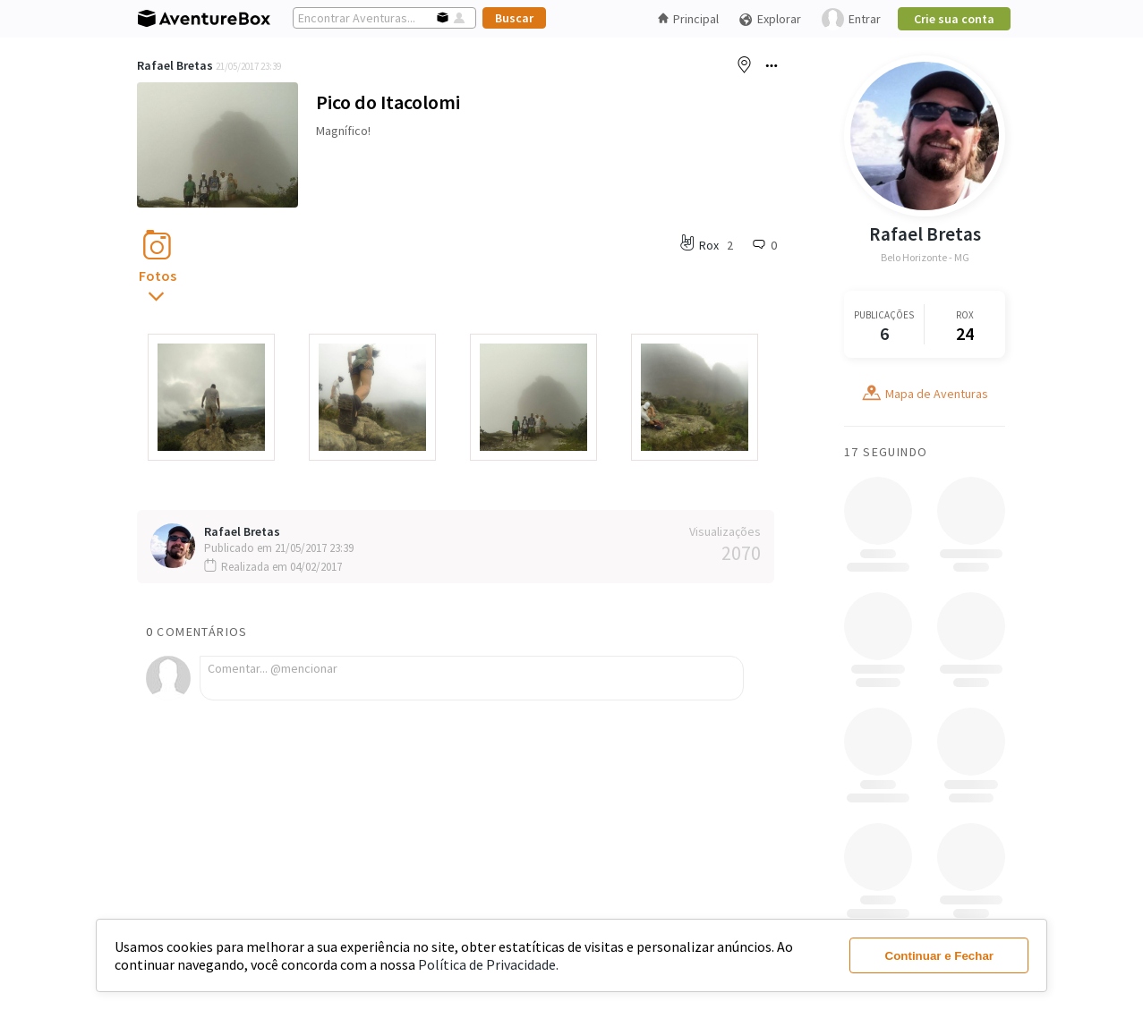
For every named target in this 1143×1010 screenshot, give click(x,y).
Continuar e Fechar (939, 956)
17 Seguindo (885, 452)
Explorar (769, 19)
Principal (688, 19)
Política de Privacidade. (488, 964)
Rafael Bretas (175, 65)
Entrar (851, 19)
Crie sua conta (954, 19)
